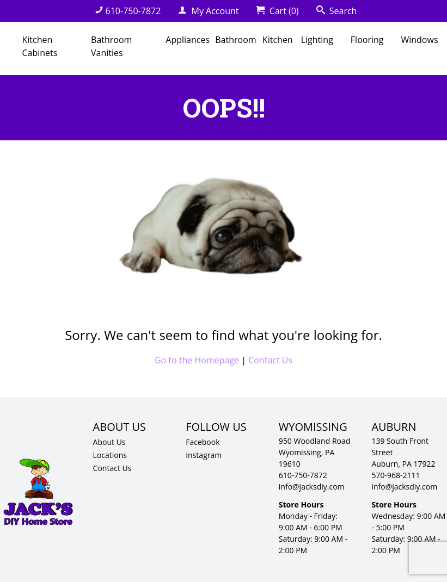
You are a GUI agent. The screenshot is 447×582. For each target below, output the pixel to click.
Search (336, 11)
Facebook (202, 442)
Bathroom (235, 40)
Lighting (317, 40)
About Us (109, 442)
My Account (208, 11)
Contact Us (270, 360)
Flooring (367, 40)
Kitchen (277, 40)
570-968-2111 (395, 475)
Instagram (204, 455)
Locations (110, 455)
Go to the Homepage (197, 360)
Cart (277, 11)
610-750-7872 (128, 11)
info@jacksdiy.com (312, 486)
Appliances (188, 40)
